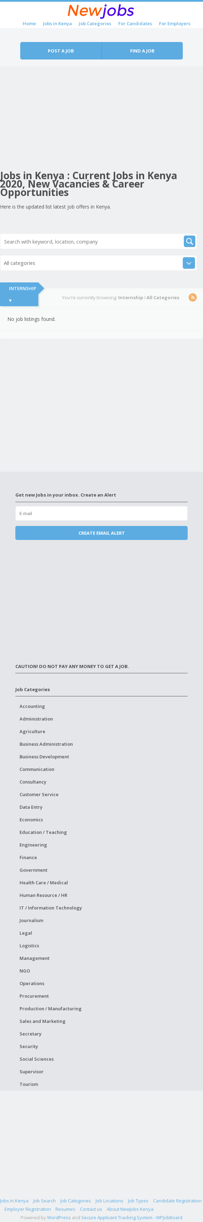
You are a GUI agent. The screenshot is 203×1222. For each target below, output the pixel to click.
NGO (25, 971)
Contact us (91, 1209)
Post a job (61, 51)
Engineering (33, 845)
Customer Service (39, 794)
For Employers (174, 23)
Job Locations (109, 1201)
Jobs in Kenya (57, 23)
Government (33, 870)
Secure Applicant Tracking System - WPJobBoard (131, 1217)
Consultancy (33, 782)
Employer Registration (28, 1209)
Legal (26, 933)
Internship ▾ (22, 294)
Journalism (31, 920)
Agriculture (32, 731)
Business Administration (46, 744)
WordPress (59, 1217)
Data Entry (31, 807)
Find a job (142, 51)
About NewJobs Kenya (130, 1209)
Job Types (138, 1201)
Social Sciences (37, 1059)
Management (35, 958)
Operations (32, 983)
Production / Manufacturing (51, 1008)
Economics (31, 819)
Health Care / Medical (44, 882)
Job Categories (95, 23)
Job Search (44, 1201)
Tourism (29, 1084)
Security (29, 1046)
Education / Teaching (43, 832)
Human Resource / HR (43, 895)
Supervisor (32, 1071)
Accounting (32, 706)
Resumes (65, 1209)
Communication (37, 769)
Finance (28, 857)
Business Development (44, 756)
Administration (36, 719)
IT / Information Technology (51, 908)
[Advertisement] (101, 115)
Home (29, 23)
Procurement (34, 996)
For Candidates (135, 23)
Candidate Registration (177, 1201)
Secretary (31, 1034)
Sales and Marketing (43, 1021)
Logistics (29, 945)
